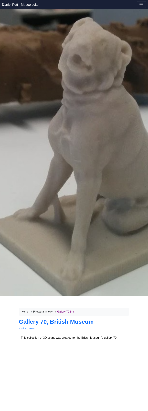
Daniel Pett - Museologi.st (20, 4)
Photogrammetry (43, 311)
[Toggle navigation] (141, 4)
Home (25, 311)
